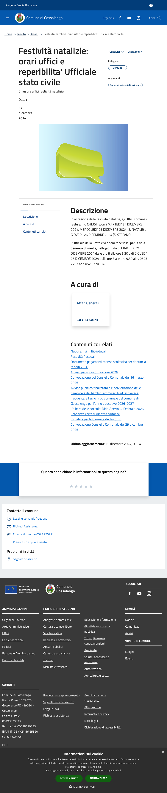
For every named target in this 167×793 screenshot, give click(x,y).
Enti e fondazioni (13, 640)
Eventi (129, 658)
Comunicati (132, 626)
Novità (21, 34)
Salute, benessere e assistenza (96, 659)
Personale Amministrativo (18, 653)
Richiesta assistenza (56, 715)
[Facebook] (118, 17)
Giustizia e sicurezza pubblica (97, 629)
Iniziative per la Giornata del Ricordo (96, 419)
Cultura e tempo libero (57, 626)
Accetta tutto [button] (69, 778)
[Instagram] (137, 17)
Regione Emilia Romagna (21, 5)
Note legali (91, 720)
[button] (83, 787)
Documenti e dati (13, 660)
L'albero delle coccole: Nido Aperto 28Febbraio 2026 (107, 408)
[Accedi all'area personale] (151, 5)
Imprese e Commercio (57, 640)
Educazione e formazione (100, 619)
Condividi (117, 52)
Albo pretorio (92, 707)
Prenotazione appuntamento (61, 695)
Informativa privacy (96, 714)
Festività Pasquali (83, 356)
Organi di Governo (13, 620)
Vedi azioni (136, 52)
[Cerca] (159, 18)
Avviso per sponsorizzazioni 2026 (94, 372)
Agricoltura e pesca (96, 675)
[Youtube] (128, 17)
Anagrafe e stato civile (57, 620)
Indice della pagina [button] (34, 204)
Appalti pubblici (53, 646)
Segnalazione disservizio (58, 702)
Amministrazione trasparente (95, 698)
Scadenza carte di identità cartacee (95, 413)
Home (8, 34)
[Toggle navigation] (7, 17)
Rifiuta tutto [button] (98, 778)
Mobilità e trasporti (55, 667)
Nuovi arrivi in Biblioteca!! (88, 351)
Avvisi (34, 34)
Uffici (5, 633)
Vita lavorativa (52, 633)
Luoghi (129, 651)
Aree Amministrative (15, 626)
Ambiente (90, 650)
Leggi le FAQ (51, 708)
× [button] (162, 752)
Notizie (129, 620)
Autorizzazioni (93, 669)
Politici (6, 646)
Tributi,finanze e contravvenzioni (94, 641)
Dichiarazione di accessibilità (102, 727)
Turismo (48, 660)
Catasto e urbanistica (56, 653)
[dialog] (83, 770)
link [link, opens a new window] (119, 770)
